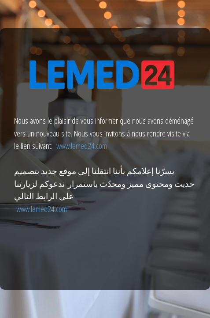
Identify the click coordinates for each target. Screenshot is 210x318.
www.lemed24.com (81, 145)
